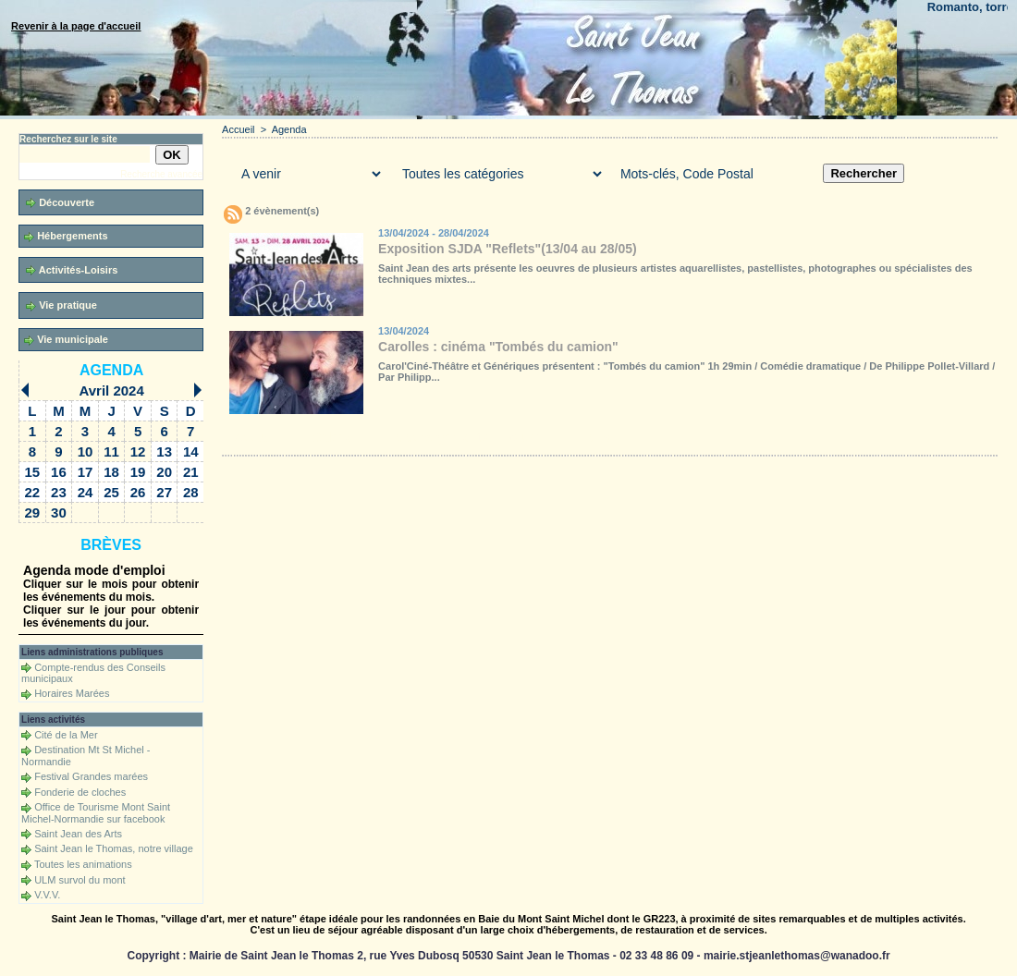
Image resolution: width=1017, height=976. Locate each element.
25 (111, 492)
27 (164, 492)
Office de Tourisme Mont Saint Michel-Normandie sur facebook (95, 812)
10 (85, 451)
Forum (520, 437)
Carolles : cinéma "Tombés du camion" (498, 346)
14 (191, 451)
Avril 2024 (111, 390)
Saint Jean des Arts (78, 833)
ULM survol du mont (79, 879)
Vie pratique (61, 305)
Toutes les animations (83, 864)
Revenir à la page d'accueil (76, 25)
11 (111, 451)
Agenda (111, 370)
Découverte (60, 203)
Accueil (238, 129)
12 (138, 451)
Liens (594, 437)
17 (85, 472)
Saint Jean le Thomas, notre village (113, 848)
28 (191, 492)
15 (33, 472)
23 (59, 492)
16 (59, 472)
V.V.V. (47, 894)
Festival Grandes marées (91, 776)
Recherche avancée (161, 174)
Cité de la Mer (65, 734)
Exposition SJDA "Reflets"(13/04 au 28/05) (507, 248)
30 (59, 512)
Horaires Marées (71, 693)
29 (33, 512)
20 (164, 472)
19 (138, 472)
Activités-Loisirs (71, 270)
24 (85, 492)
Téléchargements (437, 437)
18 (111, 472)
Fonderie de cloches (80, 792)
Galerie (332, 437)
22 (33, 492)
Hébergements (65, 236)
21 (191, 472)
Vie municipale (66, 340)
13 (164, 451)
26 (138, 492)
